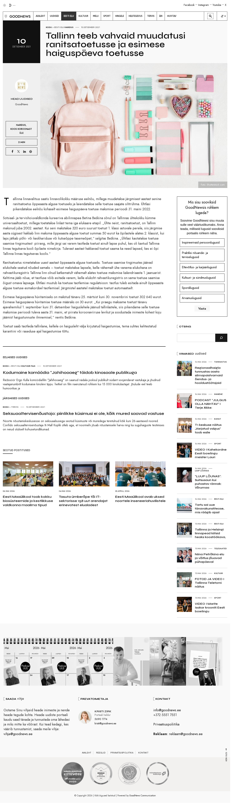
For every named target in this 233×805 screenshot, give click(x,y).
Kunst (217, 418)
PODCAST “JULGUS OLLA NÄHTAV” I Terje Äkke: (210, 403)
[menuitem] (40, 16)
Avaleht (86, 753)
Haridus (68, 27)
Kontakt (143, 753)
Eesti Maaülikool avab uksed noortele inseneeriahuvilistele (140, 499)
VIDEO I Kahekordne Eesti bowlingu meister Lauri (211, 453)
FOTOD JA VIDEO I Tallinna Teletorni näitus (209, 582)
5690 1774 (101, 719)
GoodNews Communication (142, 796)
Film (33, 365)
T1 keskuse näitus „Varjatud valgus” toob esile (208, 428)
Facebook (189, 5)
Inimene (218, 394)
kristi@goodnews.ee (105, 724)
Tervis (15, 406)
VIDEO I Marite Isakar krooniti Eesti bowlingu (210, 607)
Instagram (203, 5)
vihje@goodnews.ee (18, 734)
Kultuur (25, 365)
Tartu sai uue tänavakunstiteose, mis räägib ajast (209, 508)
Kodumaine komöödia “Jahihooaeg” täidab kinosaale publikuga (70, 372)
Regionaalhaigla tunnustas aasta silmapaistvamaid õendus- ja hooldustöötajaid (209, 375)
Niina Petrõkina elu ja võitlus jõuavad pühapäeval (209, 558)
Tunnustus (220, 361)
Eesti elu (59, 27)
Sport (217, 443)
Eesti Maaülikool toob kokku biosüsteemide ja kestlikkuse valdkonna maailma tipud (28, 501)
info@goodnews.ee (167, 710)
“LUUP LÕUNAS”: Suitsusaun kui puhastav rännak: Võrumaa (208, 481)
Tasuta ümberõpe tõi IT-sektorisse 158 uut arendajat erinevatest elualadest (83, 501)
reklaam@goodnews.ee (186, 734)
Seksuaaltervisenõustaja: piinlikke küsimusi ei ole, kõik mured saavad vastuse (83, 413)
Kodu (49, 27)
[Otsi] (221, 338)
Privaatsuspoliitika (166, 724)
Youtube (217, 5)
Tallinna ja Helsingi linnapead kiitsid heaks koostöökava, (210, 533)
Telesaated (220, 548)
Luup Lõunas (202, 470)
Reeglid (101, 753)
